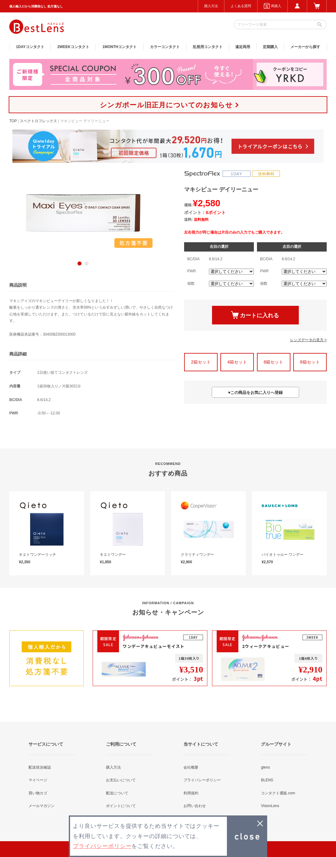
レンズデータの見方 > (308, 340)
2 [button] (87, 263)
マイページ (38, 780)
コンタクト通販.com (278, 793)
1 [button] (79, 263)
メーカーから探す (305, 47)
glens (265, 767)
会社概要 (190, 767)
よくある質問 (241, 6)
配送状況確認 (40, 767)
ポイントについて (121, 806)
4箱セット (237, 361)
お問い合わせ (194, 806)
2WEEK (73, 47)
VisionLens (270, 806)
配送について (117, 793)
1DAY (30, 47)
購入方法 (211, 6)
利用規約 (190, 793)
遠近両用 (242, 47)
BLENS (267, 780)
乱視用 (208, 47)
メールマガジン (42, 806)
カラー (165, 47)
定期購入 (270, 47)
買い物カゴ (38, 793)
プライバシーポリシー (202, 780)
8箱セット (310, 361)
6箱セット (274, 361)
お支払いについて (121, 780)
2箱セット (201, 361)
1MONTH (119, 47)
